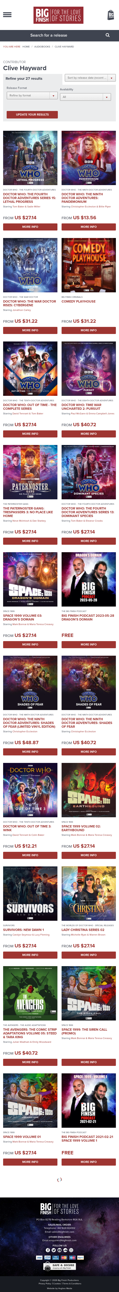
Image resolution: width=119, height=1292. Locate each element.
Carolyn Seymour (22, 935)
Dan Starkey (39, 521)
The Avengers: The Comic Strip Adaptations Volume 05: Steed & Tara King (30, 1033)
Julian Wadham (21, 1042)
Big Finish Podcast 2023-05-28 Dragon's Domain (88, 617)
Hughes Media (65, 1288)
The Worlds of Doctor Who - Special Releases (88, 925)
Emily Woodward (41, 1042)
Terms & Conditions (72, 1283)
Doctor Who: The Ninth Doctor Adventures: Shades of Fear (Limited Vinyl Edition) (29, 723)
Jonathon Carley (21, 310)
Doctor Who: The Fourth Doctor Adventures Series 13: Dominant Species (88, 512)
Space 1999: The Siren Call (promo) (84, 1031)
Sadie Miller (33, 206)
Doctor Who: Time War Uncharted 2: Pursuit (81, 406)
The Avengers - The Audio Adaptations (24, 1025)
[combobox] (54, 35)
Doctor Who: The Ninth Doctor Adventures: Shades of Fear (87, 723)
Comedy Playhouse (78, 301)
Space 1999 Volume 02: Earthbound (81, 828)
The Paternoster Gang (15, 504)
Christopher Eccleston (83, 206)
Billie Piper (105, 206)
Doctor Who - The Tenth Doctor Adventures (28, 400)
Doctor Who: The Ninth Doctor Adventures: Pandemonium (82, 198)
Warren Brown (97, 935)
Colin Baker (37, 835)
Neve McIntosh (21, 521)
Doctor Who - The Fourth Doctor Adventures (29, 189)
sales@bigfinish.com (63, 1232)
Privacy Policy (45, 1283)
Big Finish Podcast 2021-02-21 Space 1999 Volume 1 (87, 1138)
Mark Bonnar (19, 624)
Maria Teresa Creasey (41, 624)
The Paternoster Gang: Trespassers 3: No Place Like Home (28, 512)
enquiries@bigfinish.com (63, 1240)
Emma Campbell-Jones (101, 413)
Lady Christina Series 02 (83, 929)
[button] (90, 77)
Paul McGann (78, 413)
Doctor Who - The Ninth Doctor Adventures (87, 189)
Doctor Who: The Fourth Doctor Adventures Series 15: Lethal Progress (29, 198)
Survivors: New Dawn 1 (23, 929)
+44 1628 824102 (66, 1228)
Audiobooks (42, 47)
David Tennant (20, 413)
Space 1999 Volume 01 (22, 1136)
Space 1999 (9, 611)
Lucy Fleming (42, 935)
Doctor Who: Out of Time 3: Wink (27, 828)
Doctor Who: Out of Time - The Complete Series (30, 406)
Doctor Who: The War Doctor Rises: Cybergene (29, 303)
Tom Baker (18, 206)
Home (26, 47)
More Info (30, 227)
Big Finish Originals (72, 297)
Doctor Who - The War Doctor (20, 297)
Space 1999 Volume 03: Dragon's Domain (22, 617)
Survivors (9, 925)
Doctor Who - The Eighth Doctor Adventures (87, 400)
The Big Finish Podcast (74, 611)
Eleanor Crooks (94, 521)
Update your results (32, 114)
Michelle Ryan (79, 935)
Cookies (57, 1283)
